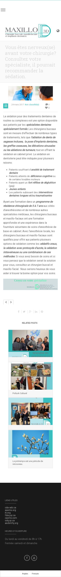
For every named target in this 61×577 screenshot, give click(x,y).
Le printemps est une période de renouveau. (28, 462)
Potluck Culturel (20, 393)
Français (35, 574)
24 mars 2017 (17, 104)
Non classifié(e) (32, 104)
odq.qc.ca (10, 520)
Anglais (25, 574)
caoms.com (11, 518)
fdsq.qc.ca (10, 515)
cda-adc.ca (10, 507)
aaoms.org (10, 510)
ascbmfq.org (11, 523)
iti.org (8, 512)
